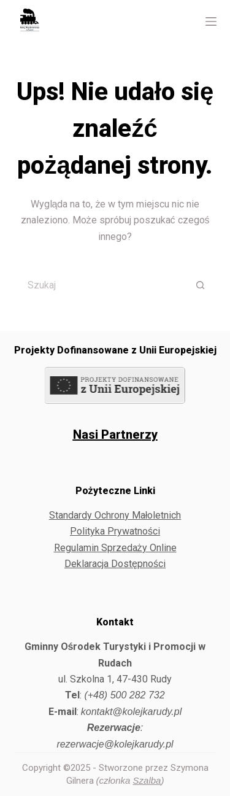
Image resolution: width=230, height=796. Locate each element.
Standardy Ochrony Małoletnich (115, 515)
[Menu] (211, 21)
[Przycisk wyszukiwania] (201, 284)
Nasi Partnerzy (115, 434)
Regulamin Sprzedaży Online (115, 548)
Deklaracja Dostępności (115, 564)
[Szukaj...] (100, 284)
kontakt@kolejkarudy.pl (131, 711)
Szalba (147, 780)
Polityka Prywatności (115, 531)
